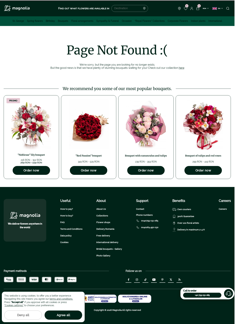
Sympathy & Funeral (107, 21)
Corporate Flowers (178, 21)
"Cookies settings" (13, 305)
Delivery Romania (105, 229)
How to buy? (66, 215)
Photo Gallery (103, 255)
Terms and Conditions (71, 229)
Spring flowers (35, 21)
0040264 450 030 (147, 227)
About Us (101, 209)
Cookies (64, 242)
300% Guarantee (183, 216)
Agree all (63, 315)
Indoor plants (198, 21)
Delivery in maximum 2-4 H (188, 230)
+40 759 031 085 (202, 295)
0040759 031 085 (147, 220)
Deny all (23, 315)
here (181, 67)
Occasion (127, 21)
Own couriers (181, 209)
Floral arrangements (82, 21)
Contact (140, 209)
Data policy (66, 235)
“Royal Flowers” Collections (150, 21)
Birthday (50, 21)
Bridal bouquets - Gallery (109, 249)
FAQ (62, 222)
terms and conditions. (61, 299)
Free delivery (103, 235)
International (215, 21)
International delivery (107, 242)
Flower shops (103, 222)
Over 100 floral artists (185, 223)
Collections (102, 215)
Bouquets (63, 21)
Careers (223, 209)
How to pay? (66, 209)
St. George (18, 21)
